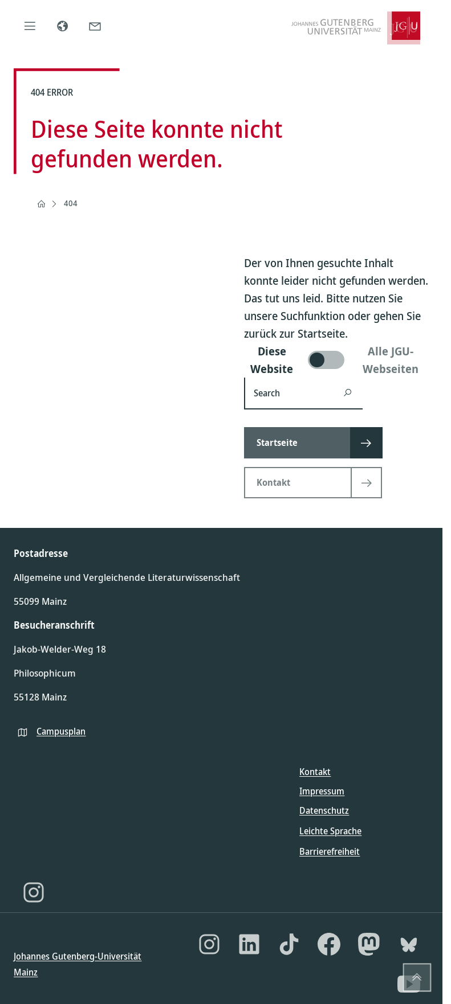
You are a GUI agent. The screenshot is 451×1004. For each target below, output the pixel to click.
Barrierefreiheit (329, 851)
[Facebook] (329, 944)
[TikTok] (289, 944)
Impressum (321, 791)
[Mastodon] (368, 944)
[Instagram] (33, 892)
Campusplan (61, 731)
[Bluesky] (408, 944)
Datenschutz (324, 810)
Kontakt (315, 771)
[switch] (336, 360)
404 (71, 203)
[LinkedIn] (249, 944)
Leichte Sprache (330, 831)
